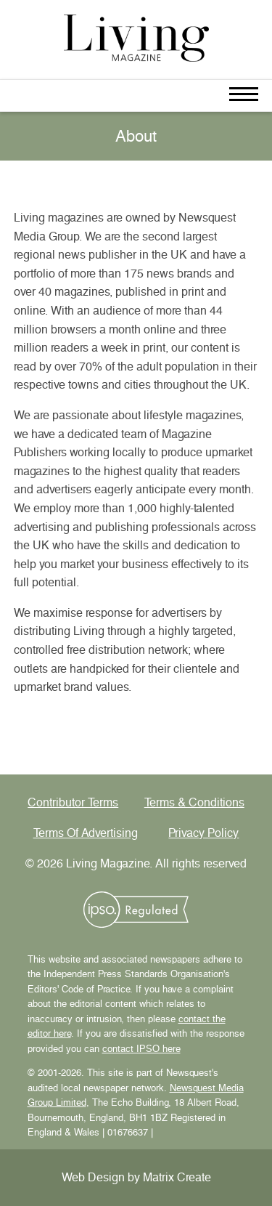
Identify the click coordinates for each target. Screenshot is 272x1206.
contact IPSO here (141, 1048)
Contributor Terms (73, 802)
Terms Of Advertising (85, 833)
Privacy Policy (203, 833)
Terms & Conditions (194, 802)
